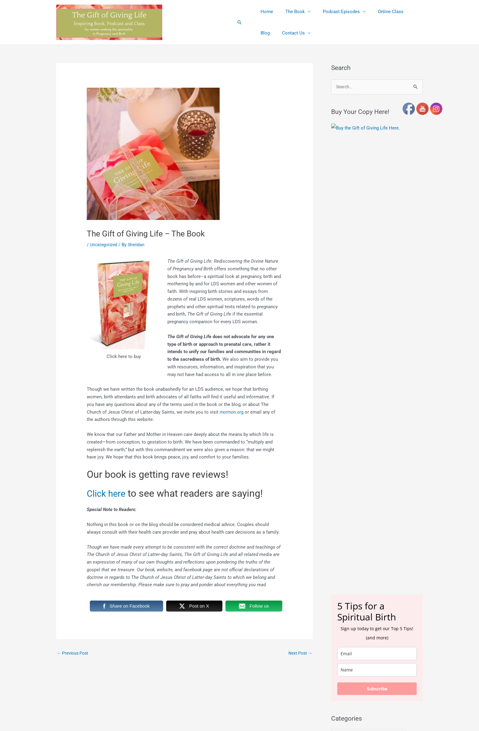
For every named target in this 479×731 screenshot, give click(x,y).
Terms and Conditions (249, 719)
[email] (377, 287)
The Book (290, 11)
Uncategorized (104, 244)
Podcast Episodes (333, 11)
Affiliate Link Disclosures (202, 719)
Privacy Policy (287, 719)
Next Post (299, 653)
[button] (239, 22)
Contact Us (270, 33)
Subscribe (377, 322)
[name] (377, 303)
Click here (108, 493)
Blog (406, 11)
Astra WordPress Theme (294, 688)
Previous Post (74, 653)
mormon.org (232, 412)
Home (265, 11)
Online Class (380, 11)
